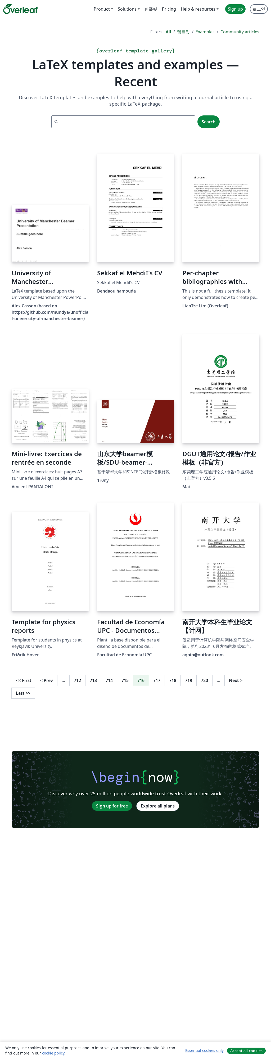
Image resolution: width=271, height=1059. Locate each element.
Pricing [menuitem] (169, 9)
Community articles (239, 32)
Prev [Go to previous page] (46, 680)
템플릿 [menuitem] (150, 9)
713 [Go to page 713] (93, 680)
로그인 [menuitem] (258, 9)
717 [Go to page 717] (156, 680)
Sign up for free (112, 806)
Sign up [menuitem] (235, 9)
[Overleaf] (20, 9)
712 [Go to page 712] (77, 680)
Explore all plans (158, 806)
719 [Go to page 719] (188, 680)
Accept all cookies (246, 1050)
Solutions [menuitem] (127, 9)
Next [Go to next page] (235, 680)
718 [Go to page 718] (172, 680)
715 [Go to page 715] (125, 680)
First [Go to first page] (23, 680)
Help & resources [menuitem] (198, 9)
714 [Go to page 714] (109, 680)
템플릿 (183, 32)
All (168, 32)
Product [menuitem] (102, 9)
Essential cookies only (204, 1050)
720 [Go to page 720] (204, 680)
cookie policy (53, 1053)
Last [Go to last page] (23, 693)
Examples (205, 32)
